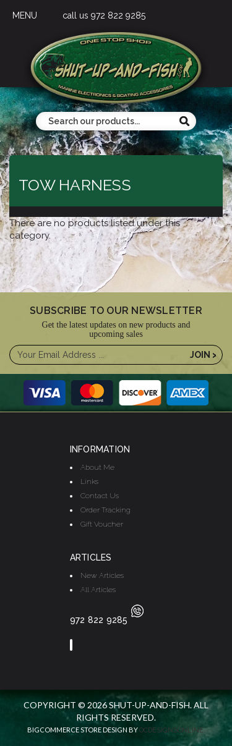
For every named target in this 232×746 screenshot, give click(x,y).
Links (89, 481)
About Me (97, 467)
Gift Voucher (101, 524)
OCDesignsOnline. (172, 730)
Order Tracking (105, 510)
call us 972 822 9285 (103, 15)
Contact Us (99, 495)
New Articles (102, 575)
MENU (24, 15)
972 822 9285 (107, 620)
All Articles (98, 589)
